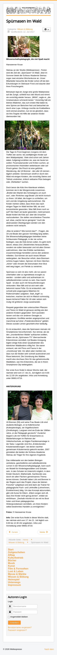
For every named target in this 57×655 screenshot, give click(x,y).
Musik (11, 563)
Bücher (12, 560)
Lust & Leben (15, 571)
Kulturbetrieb (15, 557)
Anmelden (14, 622)
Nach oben (49, 649)
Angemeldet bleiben (19, 617)
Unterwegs (14, 582)
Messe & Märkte (17, 574)
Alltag (11, 555)
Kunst (11, 566)
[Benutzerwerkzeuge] (46, 29)
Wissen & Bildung (25, 29)
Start (10, 549)
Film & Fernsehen (18, 568)
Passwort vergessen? (17, 630)
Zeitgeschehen (16, 552)
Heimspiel (13, 579)
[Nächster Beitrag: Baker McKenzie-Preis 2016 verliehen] (44, 532)
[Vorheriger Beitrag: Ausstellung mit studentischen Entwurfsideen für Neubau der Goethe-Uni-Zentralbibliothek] (13, 532)
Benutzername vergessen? (19, 627)
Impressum (14, 585)
